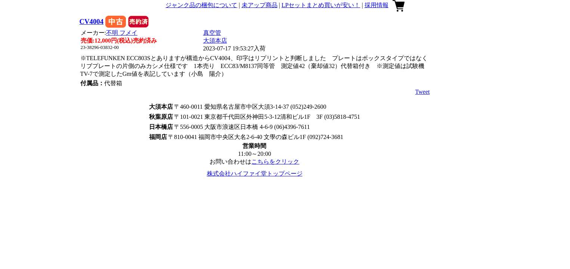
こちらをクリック (275, 161)
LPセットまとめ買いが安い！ (321, 5)
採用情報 (376, 5)
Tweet (422, 92)
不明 (121, 33)
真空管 (212, 33)
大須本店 (215, 40)
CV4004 (91, 21)
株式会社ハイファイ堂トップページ (255, 173)
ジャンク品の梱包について (201, 5)
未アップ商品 (260, 5)
